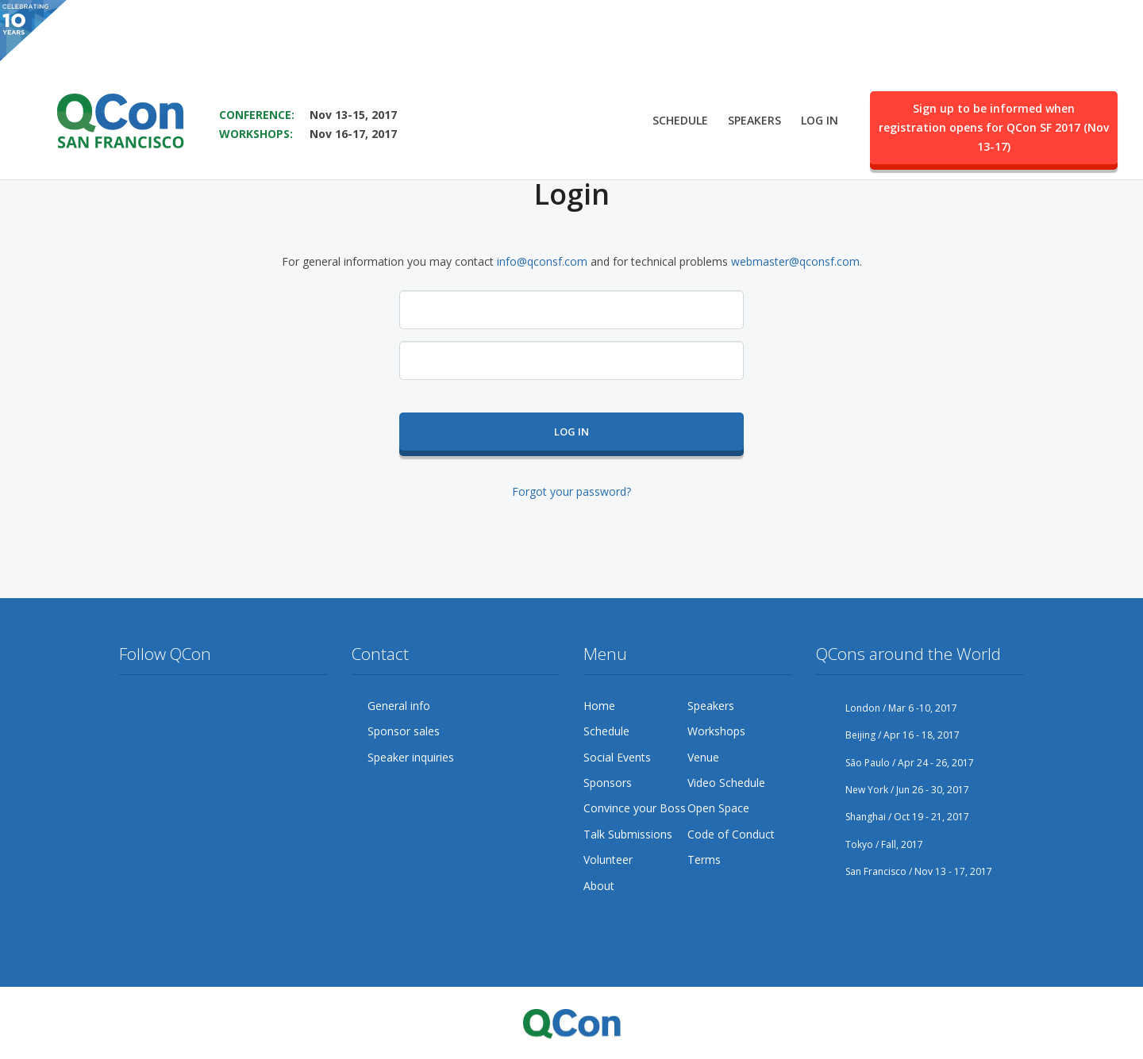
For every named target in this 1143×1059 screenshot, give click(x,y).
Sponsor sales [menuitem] (404, 731)
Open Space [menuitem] (718, 807)
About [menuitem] (598, 885)
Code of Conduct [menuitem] (731, 834)
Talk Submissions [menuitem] (627, 834)
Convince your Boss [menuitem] (634, 807)
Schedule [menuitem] (680, 76)
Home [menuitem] (599, 705)
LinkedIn (282, 706)
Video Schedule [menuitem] (726, 782)
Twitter (131, 706)
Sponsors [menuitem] (607, 782)
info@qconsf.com (542, 261)
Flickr (252, 706)
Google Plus (192, 706)
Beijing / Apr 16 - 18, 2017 (888, 735)
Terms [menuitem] (704, 859)
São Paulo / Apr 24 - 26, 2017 (895, 762)
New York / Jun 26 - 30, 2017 (892, 789)
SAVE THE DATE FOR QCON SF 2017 (322, 48)
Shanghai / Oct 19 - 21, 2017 (892, 816)
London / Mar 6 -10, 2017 (886, 708)
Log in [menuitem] (819, 76)
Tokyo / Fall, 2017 (869, 844)
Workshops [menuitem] (716, 731)
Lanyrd (131, 737)
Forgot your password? (571, 491)
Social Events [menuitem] (617, 757)
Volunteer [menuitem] (608, 859)
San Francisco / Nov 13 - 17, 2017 (904, 871)
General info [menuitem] (399, 705)
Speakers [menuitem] (754, 76)
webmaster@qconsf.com (795, 261)
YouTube (222, 706)
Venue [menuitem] (703, 757)
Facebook (162, 706)
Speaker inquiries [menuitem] (411, 757)
